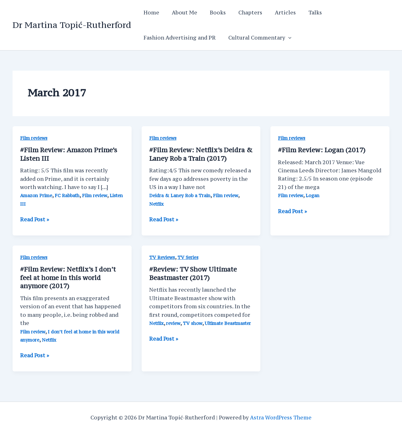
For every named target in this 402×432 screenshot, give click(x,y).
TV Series (188, 257)
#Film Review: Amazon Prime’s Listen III (69, 154)
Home (150, 12)
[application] (284, 37)
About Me (180, 12)
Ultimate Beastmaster (229, 322)
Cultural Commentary (256, 37)
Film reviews (34, 138)
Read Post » (35, 219)
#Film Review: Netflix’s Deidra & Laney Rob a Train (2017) (197, 154)
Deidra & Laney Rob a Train (180, 195)
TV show (193, 322)
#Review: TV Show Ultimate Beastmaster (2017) (193, 272)
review (173, 322)
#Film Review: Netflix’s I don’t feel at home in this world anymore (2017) (68, 276)
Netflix (156, 204)
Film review (96, 195)
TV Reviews (162, 257)
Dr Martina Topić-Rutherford (72, 24)
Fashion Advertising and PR (178, 37)
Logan (313, 195)
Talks (301, 12)
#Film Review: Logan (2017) (322, 150)
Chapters (241, 12)
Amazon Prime (37, 195)
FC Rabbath (68, 195)
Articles (274, 12)
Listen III (30, 204)
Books (212, 12)
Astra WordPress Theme (280, 416)
